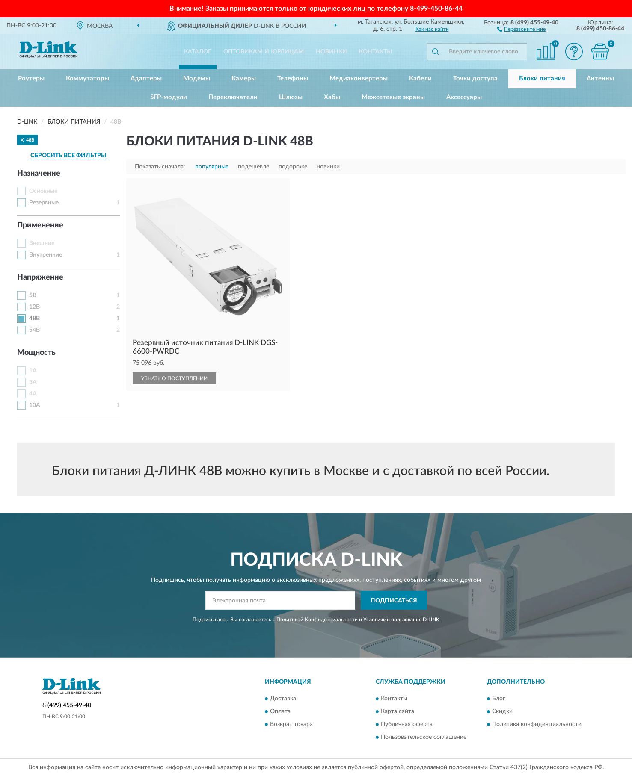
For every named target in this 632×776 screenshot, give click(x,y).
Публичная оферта (407, 724)
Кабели (420, 78)
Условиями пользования (392, 619)
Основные (43, 191)
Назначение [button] (38, 173)
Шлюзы (291, 97)
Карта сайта (397, 711)
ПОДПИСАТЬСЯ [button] (394, 601)
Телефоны (292, 78)
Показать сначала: (160, 167)
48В (34, 319)
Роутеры (31, 78)
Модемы (196, 78)
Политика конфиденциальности (537, 724)
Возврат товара (291, 724)
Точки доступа (475, 78)
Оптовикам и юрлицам (263, 52)
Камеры (243, 78)
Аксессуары (464, 97)
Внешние (41, 243)
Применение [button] (40, 225)
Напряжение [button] (40, 277)
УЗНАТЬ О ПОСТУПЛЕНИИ (174, 378)
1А (33, 371)
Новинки (331, 52)
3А (33, 382)
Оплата (280, 711)
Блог (498, 699)
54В (34, 330)
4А (33, 394)
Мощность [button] (36, 353)
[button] (521, 28)
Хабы (332, 97)
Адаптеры (146, 78)
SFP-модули (168, 97)
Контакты (375, 52)
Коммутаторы (87, 78)
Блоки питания (542, 78)
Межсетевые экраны (393, 97)
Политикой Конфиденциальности (317, 619)
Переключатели (233, 97)
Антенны (600, 78)
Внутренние (45, 255)
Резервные (44, 203)
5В (32, 295)
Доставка (283, 699)
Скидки (502, 711)
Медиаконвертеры (358, 78)
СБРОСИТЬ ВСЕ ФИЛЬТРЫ (68, 156)
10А (34, 405)
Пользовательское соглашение (423, 737)
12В (34, 307)
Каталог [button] (197, 52)
